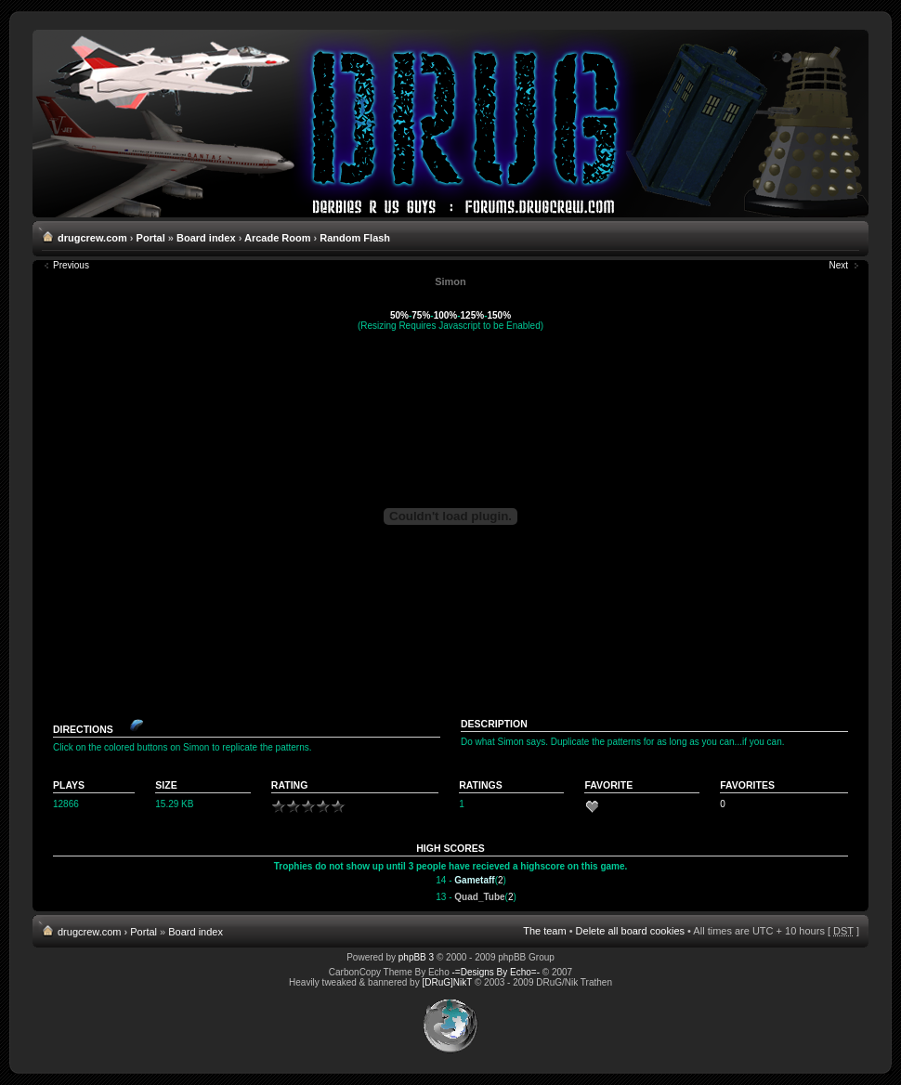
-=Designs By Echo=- (496, 972)
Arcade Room (277, 237)
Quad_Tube (479, 897)
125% (473, 315)
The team (544, 930)
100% (446, 315)
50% (399, 315)
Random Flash (355, 237)
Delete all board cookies (630, 930)
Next (838, 265)
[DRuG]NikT (447, 982)
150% (499, 315)
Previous (71, 265)
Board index (206, 237)
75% (420, 315)
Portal (151, 237)
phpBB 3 (416, 957)
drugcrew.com (92, 237)
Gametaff (474, 880)
